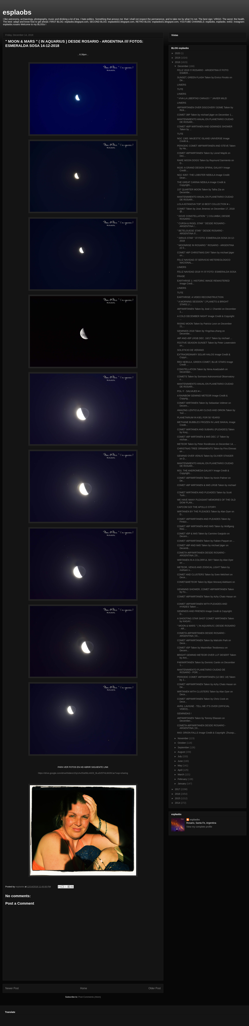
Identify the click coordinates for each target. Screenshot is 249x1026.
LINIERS (181, 84)
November (183, 738)
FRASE (181, 276)
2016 (178, 794)
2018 (178, 62)
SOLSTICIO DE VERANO (190, 350)
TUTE (180, 89)
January (182, 783)
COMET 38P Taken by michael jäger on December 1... (205, 114)
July (180, 756)
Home (83, 988)
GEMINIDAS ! (184, 713)
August (181, 752)
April (180, 770)
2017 (178, 789)
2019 (178, 57)
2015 (178, 798)
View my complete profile (199, 826)
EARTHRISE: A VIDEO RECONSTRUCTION (200, 297)
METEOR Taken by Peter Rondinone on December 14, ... (206, 444)
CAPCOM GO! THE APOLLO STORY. (196, 507)
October (182, 742)
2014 (178, 803)
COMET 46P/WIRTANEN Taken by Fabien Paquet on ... (206, 541)
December (183, 66)
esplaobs (17, 12)
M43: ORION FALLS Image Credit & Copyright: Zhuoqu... (206, 732)
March (181, 774)
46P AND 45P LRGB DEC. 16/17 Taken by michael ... (204, 338)
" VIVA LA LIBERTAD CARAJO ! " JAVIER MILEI (202, 98)
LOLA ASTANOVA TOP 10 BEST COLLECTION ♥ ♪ (203, 204)
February (183, 779)
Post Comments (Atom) (89, 997)
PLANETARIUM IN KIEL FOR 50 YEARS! (198, 417)
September (184, 747)
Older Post (154, 988)
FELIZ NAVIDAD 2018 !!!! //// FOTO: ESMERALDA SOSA (206, 271)
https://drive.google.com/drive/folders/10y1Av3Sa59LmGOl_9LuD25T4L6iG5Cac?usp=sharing (83, 773)
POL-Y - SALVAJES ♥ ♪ (189, 391)
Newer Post (12, 988)
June (180, 761)
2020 (178, 53)
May (180, 765)
